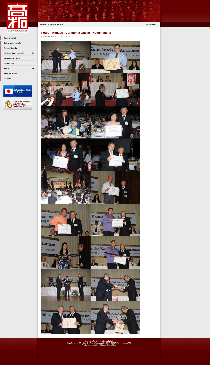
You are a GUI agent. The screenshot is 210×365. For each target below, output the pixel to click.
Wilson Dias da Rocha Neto (105, 345)
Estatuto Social (10, 73)
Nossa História (10, 48)
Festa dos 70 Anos (12, 58)
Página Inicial (10, 38)
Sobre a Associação (12, 43)
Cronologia (9, 63)
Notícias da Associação (19, 53)
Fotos (19, 68)
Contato (152, 24)
